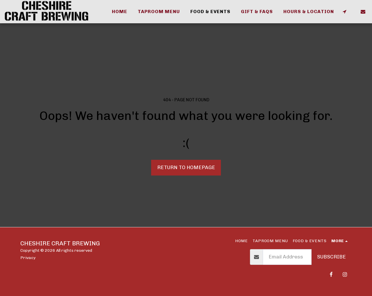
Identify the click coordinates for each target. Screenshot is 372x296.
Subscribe (331, 257)
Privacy (27, 257)
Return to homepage (186, 167)
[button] (344, 11)
